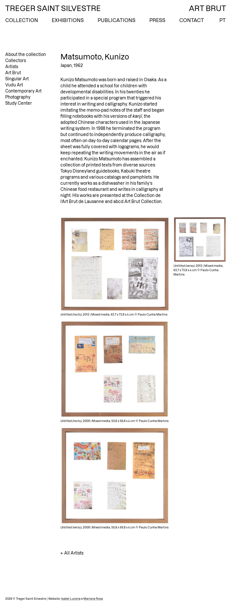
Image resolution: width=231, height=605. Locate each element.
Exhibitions (68, 20)
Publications (116, 20)
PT (222, 20)
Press (157, 20)
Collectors (15, 60)
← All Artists (71, 553)
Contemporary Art (23, 91)
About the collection (25, 54)
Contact (191, 20)
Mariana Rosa (93, 598)
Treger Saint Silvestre (53, 8)
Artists (11, 66)
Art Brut (13, 72)
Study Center (18, 103)
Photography (18, 97)
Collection (21, 20)
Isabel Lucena (70, 598)
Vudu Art (14, 85)
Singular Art (17, 79)
